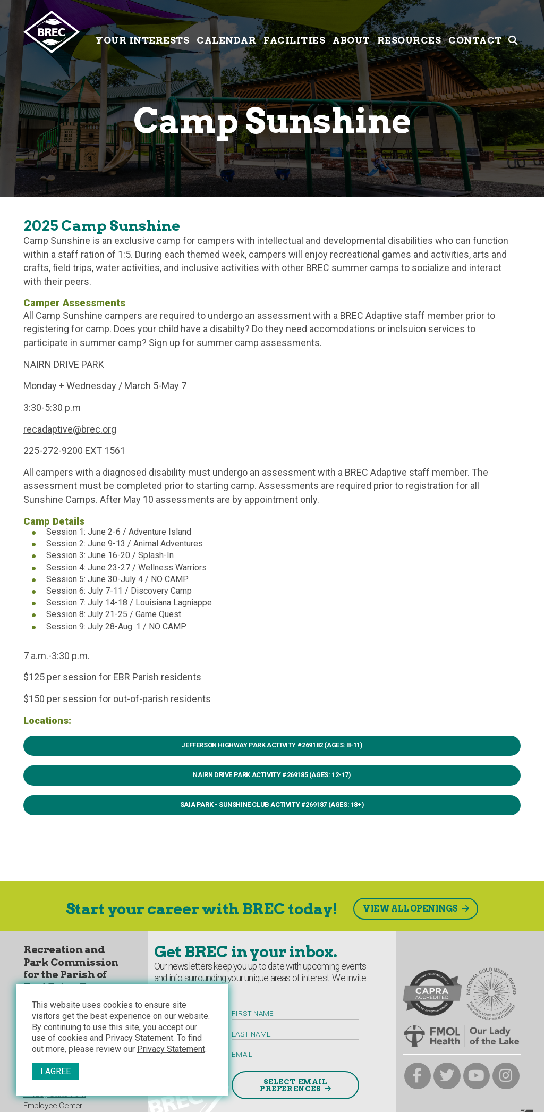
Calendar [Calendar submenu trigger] (226, 30)
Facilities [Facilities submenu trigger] (294, 30)
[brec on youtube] (476, 1076)
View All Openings (410, 909)
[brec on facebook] (417, 1076)
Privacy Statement (171, 1049)
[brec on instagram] (506, 1076)
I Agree (55, 1071)
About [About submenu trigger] (351, 30)
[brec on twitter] (447, 1076)
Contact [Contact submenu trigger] (475, 30)
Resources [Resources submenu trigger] (409, 30)
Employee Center (52, 1105)
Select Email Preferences (293, 1085)
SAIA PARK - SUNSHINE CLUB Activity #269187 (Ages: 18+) (272, 804)
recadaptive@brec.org (69, 429)
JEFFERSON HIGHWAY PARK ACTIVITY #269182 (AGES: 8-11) (271, 745)
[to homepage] (57, 32)
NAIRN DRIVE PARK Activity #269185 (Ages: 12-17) (272, 775)
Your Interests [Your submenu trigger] (142, 30)
